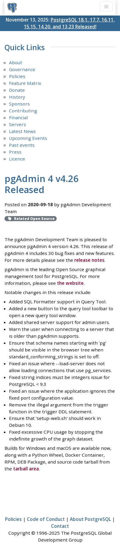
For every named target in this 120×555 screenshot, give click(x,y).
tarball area (26, 469)
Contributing (23, 111)
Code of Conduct (46, 519)
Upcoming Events (28, 138)
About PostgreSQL (90, 519)
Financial (18, 117)
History (17, 97)
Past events (22, 145)
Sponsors (19, 104)
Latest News (22, 131)
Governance (22, 69)
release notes (89, 260)
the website (70, 283)
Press (15, 152)
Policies (17, 76)
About (15, 62)
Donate (17, 90)
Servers (17, 124)
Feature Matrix (25, 83)
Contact (60, 526)
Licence (17, 159)
